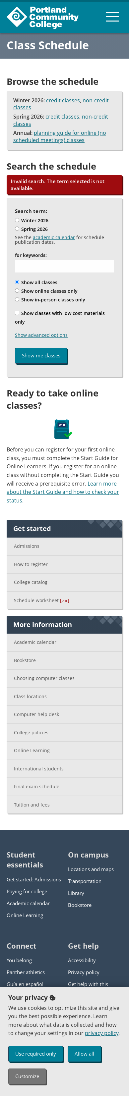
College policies (31, 732)
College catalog (30, 582)
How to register (31, 564)
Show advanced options (41, 335)
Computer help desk (36, 714)
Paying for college (27, 891)
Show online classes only (46, 291)
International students (39, 768)
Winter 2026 (31, 220)
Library (76, 893)
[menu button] (112, 17)
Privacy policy (83, 972)
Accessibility (82, 960)
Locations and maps (91, 869)
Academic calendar (35, 642)
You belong (19, 960)
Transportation (84, 881)
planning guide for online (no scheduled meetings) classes (59, 136)
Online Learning (32, 750)
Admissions (26, 546)
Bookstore (25, 660)
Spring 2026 (31, 229)
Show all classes (36, 282)
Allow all (84, 1053)
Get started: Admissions (34, 879)
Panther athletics (26, 972)
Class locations (30, 696)
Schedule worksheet (41, 600)
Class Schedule (48, 45)
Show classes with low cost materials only (60, 317)
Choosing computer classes (44, 678)
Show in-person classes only (50, 299)
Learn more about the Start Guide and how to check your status (63, 492)
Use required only (35, 1053)
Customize (27, 1076)
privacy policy (101, 1033)
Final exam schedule (36, 786)
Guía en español (25, 984)
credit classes (63, 100)
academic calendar (54, 237)
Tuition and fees (32, 805)
